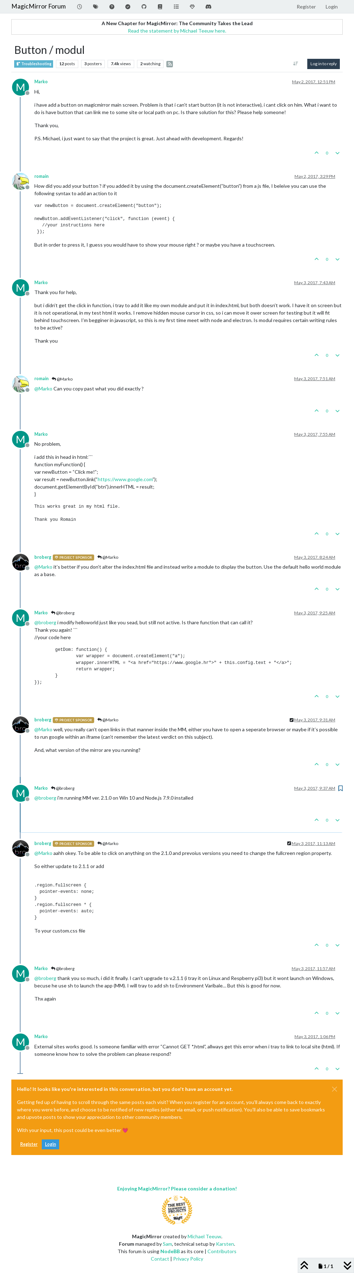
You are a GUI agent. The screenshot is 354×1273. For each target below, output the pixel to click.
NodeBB (170, 1251)
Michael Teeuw (204, 1236)
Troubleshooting (33, 64)
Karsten (225, 1244)
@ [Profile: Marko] (43, 388)
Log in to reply (323, 63)
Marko (41, 81)
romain (41, 176)
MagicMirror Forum (38, 6)
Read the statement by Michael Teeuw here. (177, 31)
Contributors (221, 1251)
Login (50, 1144)
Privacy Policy (188, 1259)
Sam (167, 1244)
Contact (160, 1259)
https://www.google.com (125, 479)
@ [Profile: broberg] (45, 622)
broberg (42, 557)
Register (29, 1144)
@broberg (62, 612)
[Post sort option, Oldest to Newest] (296, 64)
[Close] (334, 1089)
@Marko (62, 379)
